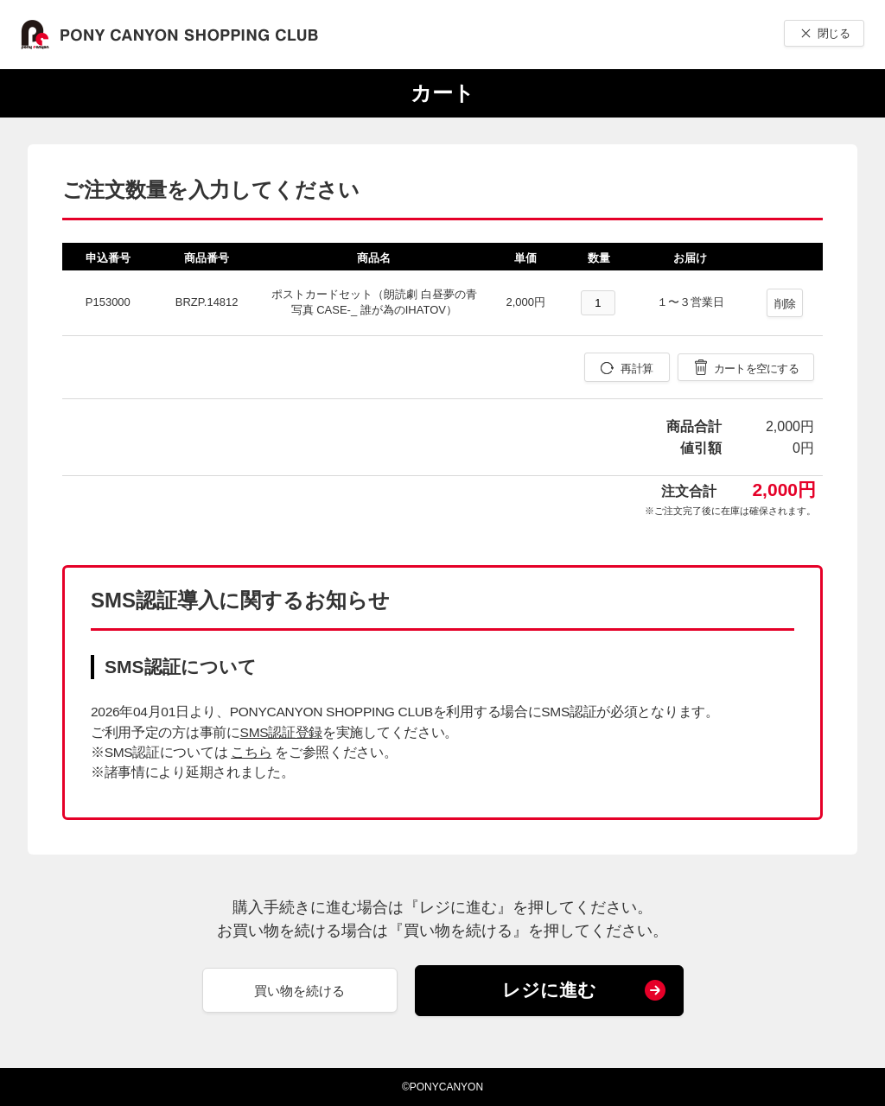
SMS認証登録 (281, 732)
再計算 (637, 368)
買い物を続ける (299, 990)
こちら (251, 752)
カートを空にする (756, 368)
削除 (785, 303)
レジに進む (549, 990)
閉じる (834, 33)
